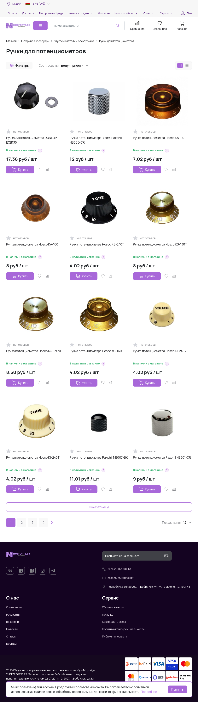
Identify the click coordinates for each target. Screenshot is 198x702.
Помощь (107, 614)
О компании (14, 607)
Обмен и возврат (113, 607)
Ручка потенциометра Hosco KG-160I (96, 351)
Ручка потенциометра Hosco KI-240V (159, 351)
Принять (177, 689)
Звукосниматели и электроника (74, 41)
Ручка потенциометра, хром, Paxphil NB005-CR (96, 140)
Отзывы (11, 636)
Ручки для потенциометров (116, 41)
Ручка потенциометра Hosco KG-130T (160, 244)
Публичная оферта (114, 636)
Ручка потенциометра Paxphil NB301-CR (162, 457)
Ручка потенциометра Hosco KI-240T (33, 457)
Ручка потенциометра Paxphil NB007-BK (99, 457)
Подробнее (149, 692)
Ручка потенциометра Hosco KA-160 (32, 244)
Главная (11, 41)
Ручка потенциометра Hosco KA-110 (158, 138)
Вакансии (12, 622)
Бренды (11, 643)
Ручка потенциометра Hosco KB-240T (97, 244)
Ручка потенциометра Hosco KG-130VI (33, 351)
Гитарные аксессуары (35, 41)
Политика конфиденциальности (123, 629)
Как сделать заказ (114, 622)
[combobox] (88, 25)
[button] (19, 65)
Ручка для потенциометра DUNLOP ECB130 (31, 140)
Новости (12, 629)
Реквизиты (13, 614)
